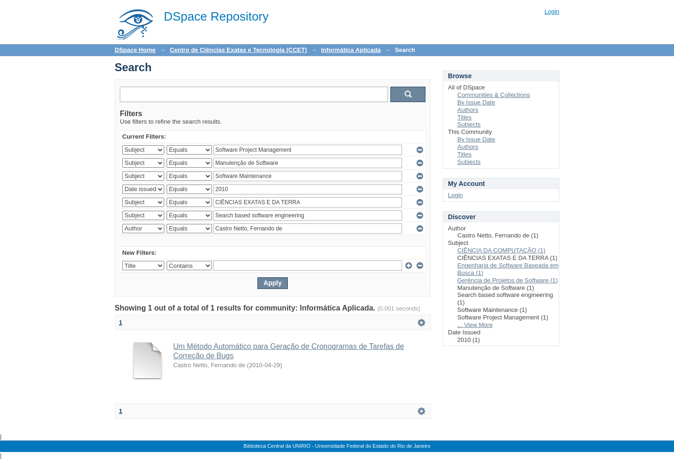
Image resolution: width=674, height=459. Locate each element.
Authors (467, 109)
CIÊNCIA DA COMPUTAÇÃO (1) (501, 250)
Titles (464, 117)
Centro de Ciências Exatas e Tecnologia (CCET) (238, 49)
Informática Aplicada (351, 49)
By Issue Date (476, 102)
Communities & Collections (493, 94)
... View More (475, 324)
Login (551, 11)
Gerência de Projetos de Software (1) (507, 280)
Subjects (469, 124)
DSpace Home (135, 49)
